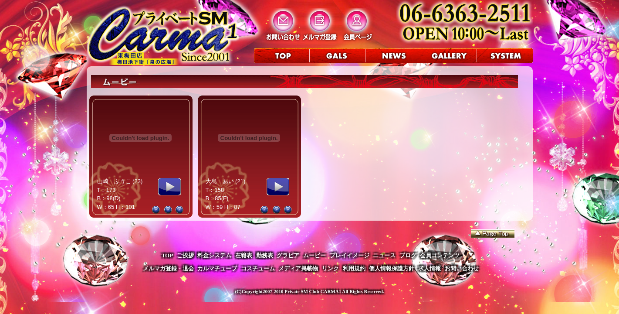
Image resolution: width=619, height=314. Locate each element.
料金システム (214, 255)
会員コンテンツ (440, 255)
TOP (167, 255)
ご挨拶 (185, 255)
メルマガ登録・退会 (168, 268)
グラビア (288, 255)
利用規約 (354, 268)
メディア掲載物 (298, 268)
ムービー (314, 255)
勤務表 (264, 255)
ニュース (384, 255)
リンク (330, 268)
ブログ (407, 255)
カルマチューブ (217, 268)
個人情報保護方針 (391, 268)
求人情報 (429, 268)
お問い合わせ (462, 268)
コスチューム (258, 268)
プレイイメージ (349, 255)
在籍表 (243, 255)
